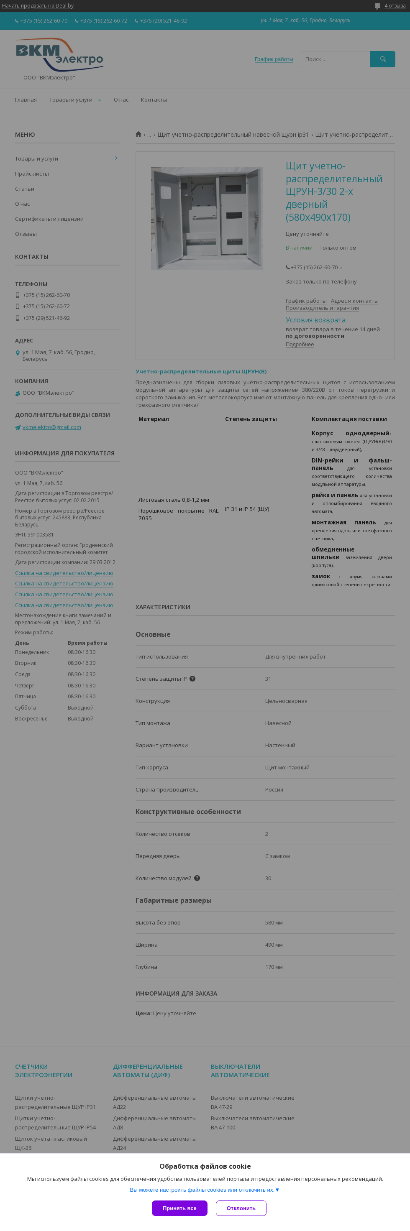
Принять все (180, 1208)
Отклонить (241, 1208)
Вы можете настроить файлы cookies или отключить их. (202, 1190)
